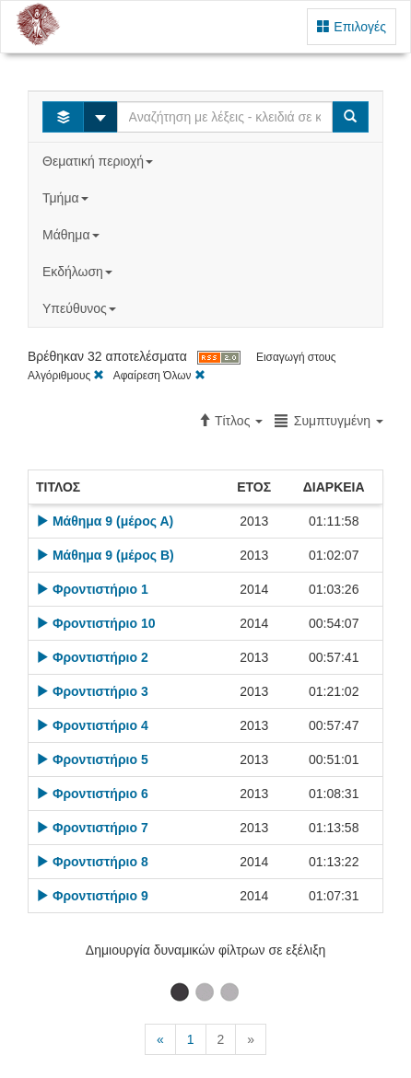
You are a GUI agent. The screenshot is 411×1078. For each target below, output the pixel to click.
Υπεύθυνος (81, 308)
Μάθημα (72, 234)
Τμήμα (66, 198)
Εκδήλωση (79, 271)
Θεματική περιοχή (99, 161)
